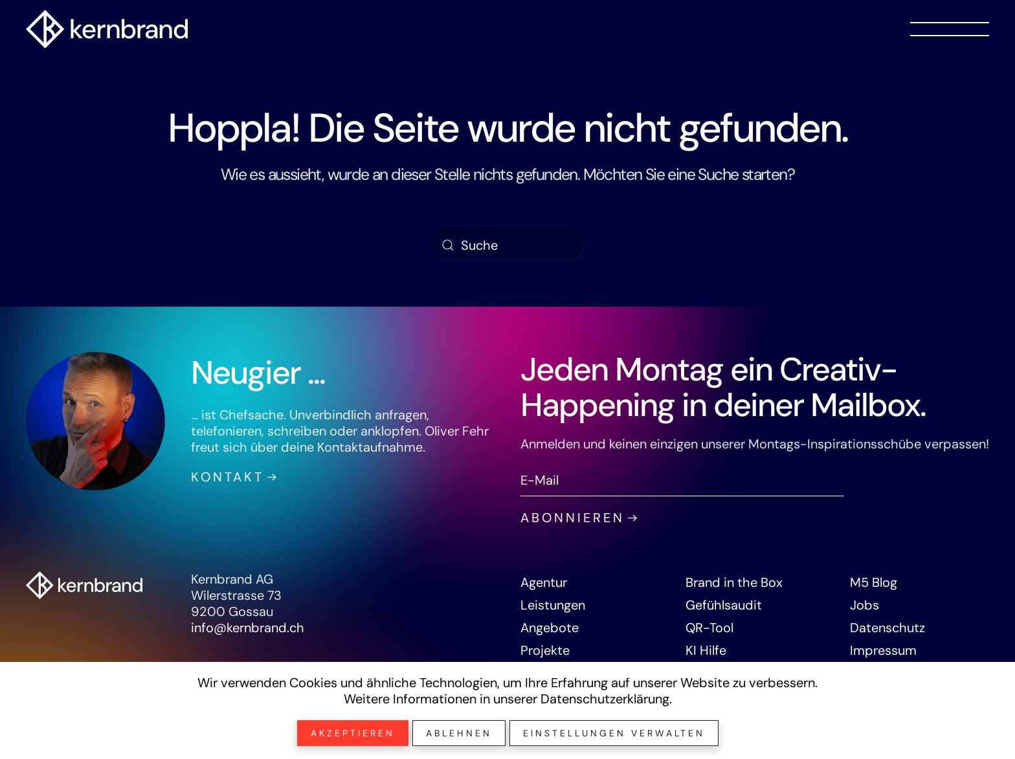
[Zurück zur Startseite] (107, 29)
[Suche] (507, 245)
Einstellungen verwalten (614, 733)
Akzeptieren (353, 733)
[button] (949, 29)
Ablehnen (459, 733)
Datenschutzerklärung (605, 698)
